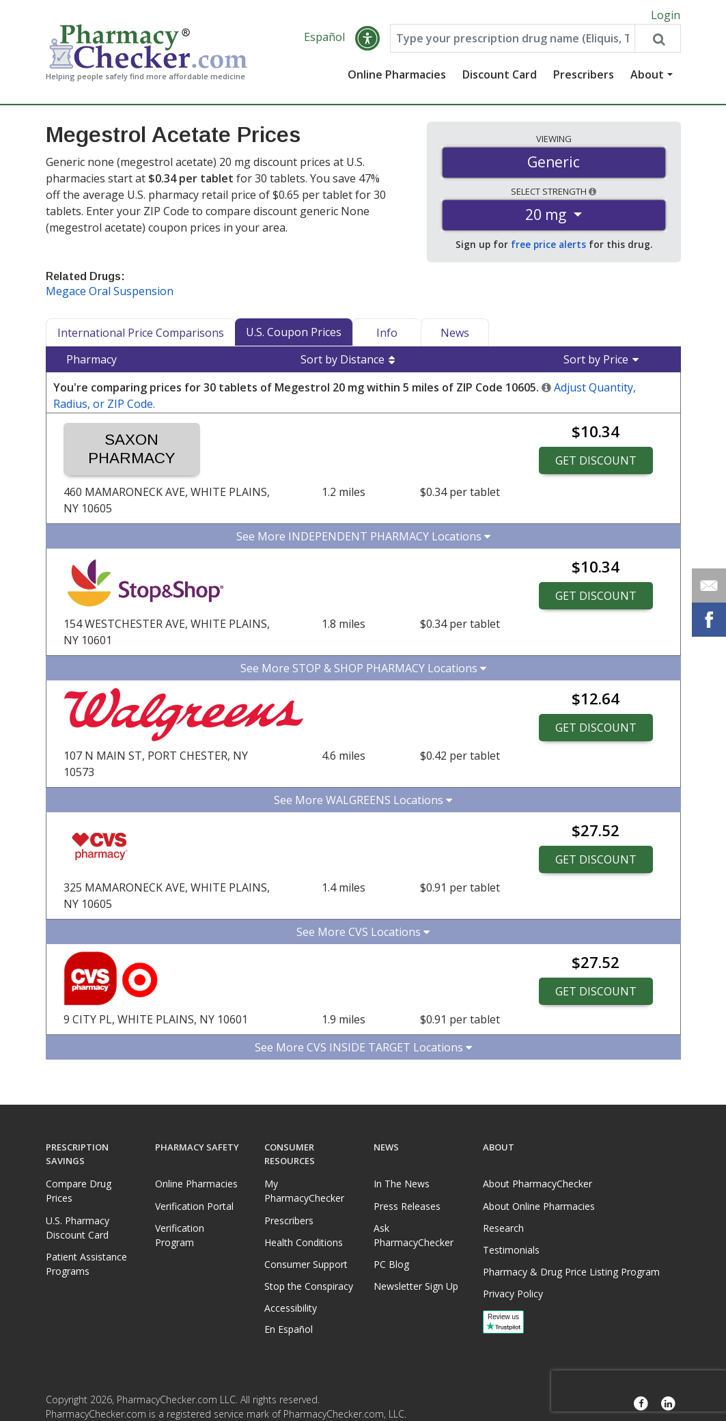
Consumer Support (306, 1264)
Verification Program (179, 1235)
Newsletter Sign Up (416, 1286)
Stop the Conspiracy (308, 1286)
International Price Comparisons (140, 336)
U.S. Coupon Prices (293, 336)
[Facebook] (641, 1403)
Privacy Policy (513, 1293)
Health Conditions (303, 1242)
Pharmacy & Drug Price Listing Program (571, 1271)
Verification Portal (194, 1206)
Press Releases (407, 1206)
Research (503, 1228)
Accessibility (290, 1307)
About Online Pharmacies (539, 1206)
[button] (367, 42)
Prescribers (583, 78)
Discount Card (499, 78)
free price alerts (548, 248)
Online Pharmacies (397, 78)
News (455, 336)
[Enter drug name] (512, 42)
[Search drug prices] (657, 42)
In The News (402, 1183)
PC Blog (391, 1264)
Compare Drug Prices (78, 1190)
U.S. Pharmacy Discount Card (77, 1227)
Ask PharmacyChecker (413, 1235)
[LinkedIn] (669, 1403)
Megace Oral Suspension (109, 295)
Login (665, 15)
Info (386, 336)
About (647, 78)
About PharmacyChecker (537, 1183)
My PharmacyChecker (304, 1190)
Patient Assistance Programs (86, 1264)
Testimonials (511, 1249)
